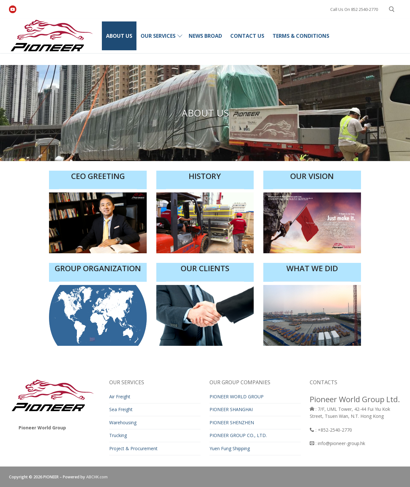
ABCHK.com (97, 477)
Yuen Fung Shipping (229, 448)
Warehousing (122, 422)
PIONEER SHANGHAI (231, 409)
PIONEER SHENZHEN (231, 422)
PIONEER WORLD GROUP (236, 397)
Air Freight (119, 397)
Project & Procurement (133, 448)
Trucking (118, 435)
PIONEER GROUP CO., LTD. (238, 435)
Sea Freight (121, 409)
